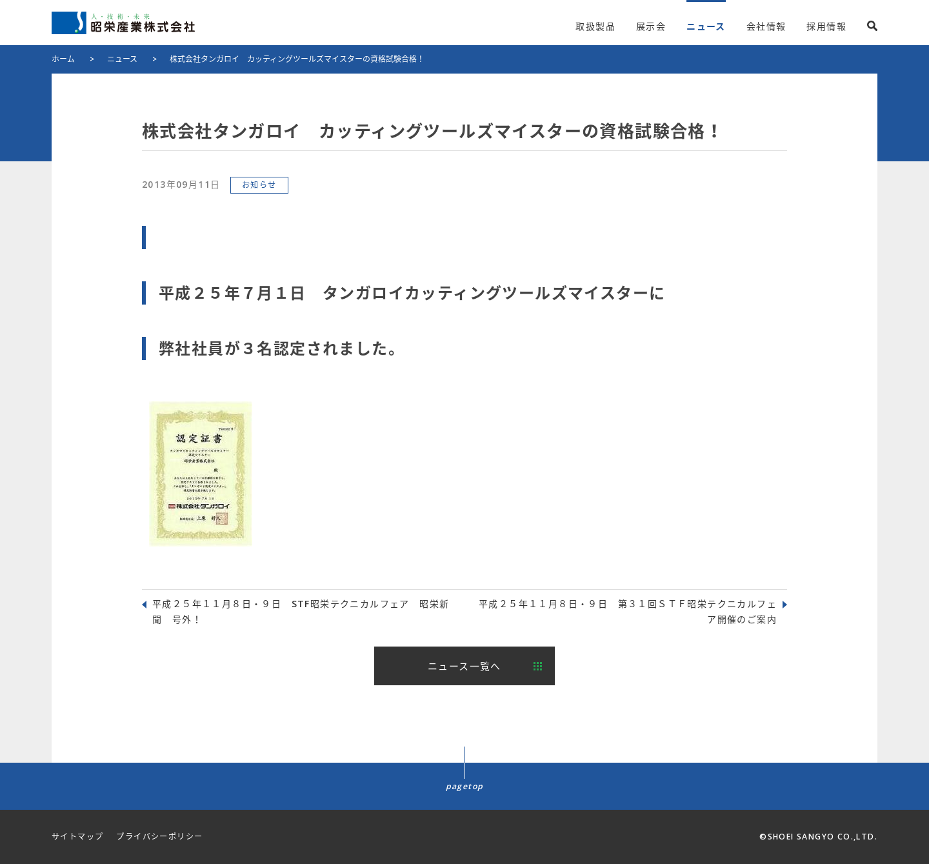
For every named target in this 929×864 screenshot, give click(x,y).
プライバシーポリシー (159, 836)
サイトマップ (77, 836)
